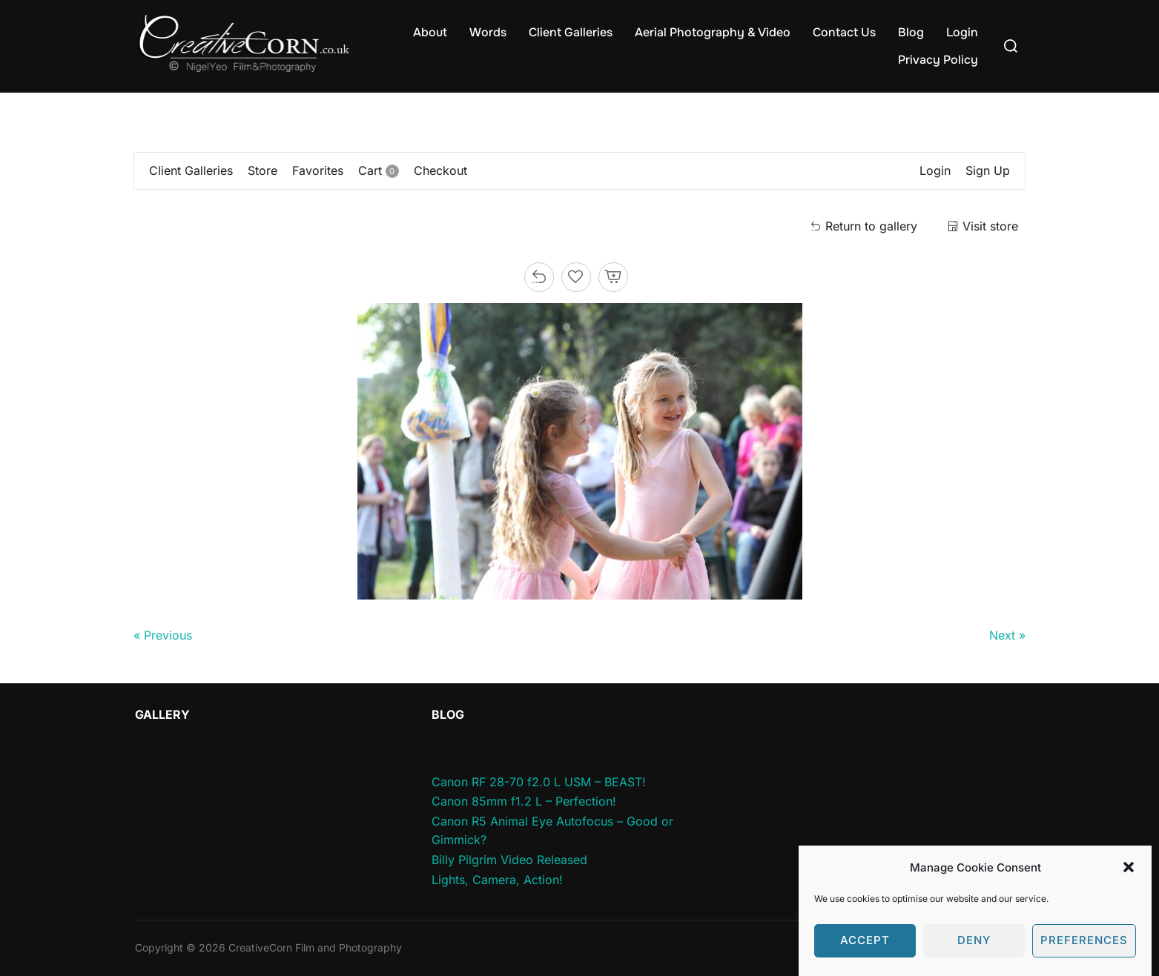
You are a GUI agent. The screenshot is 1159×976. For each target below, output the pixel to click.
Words (487, 32)
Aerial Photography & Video (712, 32)
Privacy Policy (938, 59)
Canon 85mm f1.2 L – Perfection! (524, 801)
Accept (865, 952)
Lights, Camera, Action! (497, 879)
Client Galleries (570, 32)
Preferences (1084, 952)
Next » (1007, 635)
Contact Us (844, 32)
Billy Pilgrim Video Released (509, 859)
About (430, 32)
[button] (1128, 879)
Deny (974, 952)
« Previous (162, 635)
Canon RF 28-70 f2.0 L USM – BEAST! (539, 781)
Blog (911, 32)
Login (962, 32)
